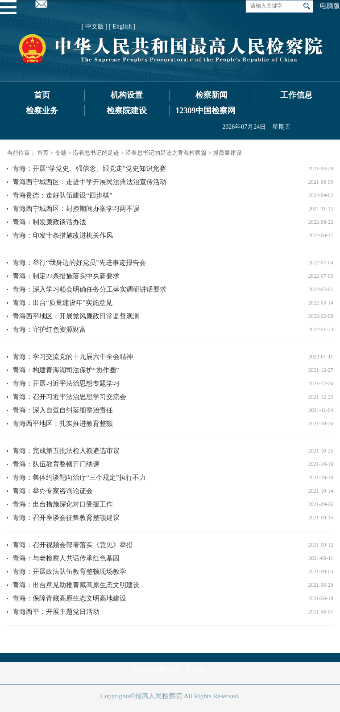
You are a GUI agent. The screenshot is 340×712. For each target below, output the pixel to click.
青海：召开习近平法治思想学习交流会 (69, 396)
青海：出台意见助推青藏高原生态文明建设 (76, 585)
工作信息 (296, 95)
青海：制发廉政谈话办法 (49, 222)
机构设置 (127, 95)
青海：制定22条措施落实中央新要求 (66, 276)
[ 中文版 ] (94, 26)
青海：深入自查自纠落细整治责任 (62, 410)
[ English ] (122, 26)
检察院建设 (127, 110)
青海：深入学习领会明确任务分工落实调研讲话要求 (89, 289)
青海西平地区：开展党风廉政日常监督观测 (76, 316)
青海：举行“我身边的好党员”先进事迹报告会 (78, 262)
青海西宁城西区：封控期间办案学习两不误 (76, 208)
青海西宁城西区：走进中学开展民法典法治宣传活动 (89, 181)
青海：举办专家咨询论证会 (52, 490)
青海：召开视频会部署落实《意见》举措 (72, 544)
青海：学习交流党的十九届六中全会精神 (72, 356)
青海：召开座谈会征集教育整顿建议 (66, 517)
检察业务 (42, 110)
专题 (60, 152)
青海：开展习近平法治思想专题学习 (66, 383)
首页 (42, 95)
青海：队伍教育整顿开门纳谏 (56, 464)
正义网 (194, 669)
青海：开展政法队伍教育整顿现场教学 (69, 571)
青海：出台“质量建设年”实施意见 (62, 302)
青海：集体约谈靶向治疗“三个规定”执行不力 (78, 477)
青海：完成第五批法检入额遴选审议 (66, 450)
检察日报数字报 (156, 669)
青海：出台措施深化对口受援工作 (62, 504)
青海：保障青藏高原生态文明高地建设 (69, 598)
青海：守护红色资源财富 (49, 329)
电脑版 (330, 5)
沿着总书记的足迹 (96, 152)
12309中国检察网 (205, 110)
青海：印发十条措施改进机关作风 (62, 235)
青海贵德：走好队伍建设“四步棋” (62, 195)
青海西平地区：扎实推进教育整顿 (62, 423)
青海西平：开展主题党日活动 (56, 611)
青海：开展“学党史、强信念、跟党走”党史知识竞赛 (89, 168)
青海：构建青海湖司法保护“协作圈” (65, 370)
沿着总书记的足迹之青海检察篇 (166, 152)
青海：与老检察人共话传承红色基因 (66, 558)
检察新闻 (211, 95)
